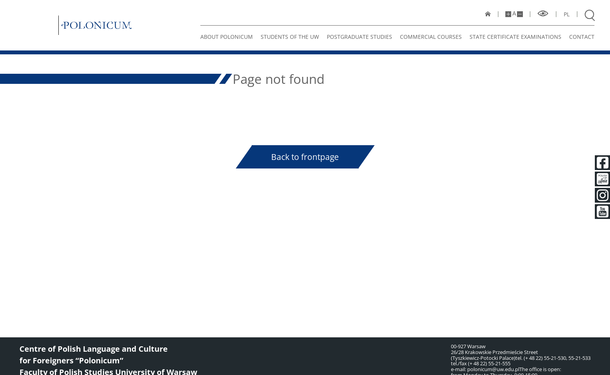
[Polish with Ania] (602, 179)
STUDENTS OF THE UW (290, 36)
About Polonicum (226, 36)
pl (567, 14)
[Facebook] (602, 162)
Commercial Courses (431, 36)
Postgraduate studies (359, 36)
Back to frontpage (305, 156)
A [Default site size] (514, 13)
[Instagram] (602, 195)
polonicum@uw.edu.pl (493, 369)
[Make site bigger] (508, 14)
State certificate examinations (515, 36)
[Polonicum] (96, 25)
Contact (581, 36)
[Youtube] (602, 211)
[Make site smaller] (520, 14)
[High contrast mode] (543, 13)
